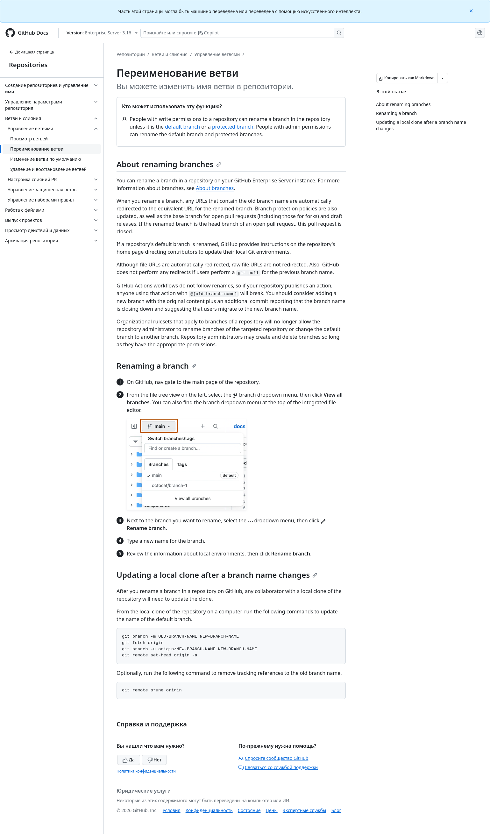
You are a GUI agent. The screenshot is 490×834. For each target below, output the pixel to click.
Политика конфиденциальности (146, 771)
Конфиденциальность (209, 810)
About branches (215, 188)
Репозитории (131, 54)
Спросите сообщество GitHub (273, 758)
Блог (336, 810)
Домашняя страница (31, 52)
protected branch (232, 126)
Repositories (28, 64)
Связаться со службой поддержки (278, 767)
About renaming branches (169, 164)
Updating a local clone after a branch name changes (217, 574)
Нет (154, 760)
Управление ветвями (217, 54)
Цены (272, 810)
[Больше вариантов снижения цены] (442, 78)
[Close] (472, 10)
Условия (172, 810)
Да (129, 760)
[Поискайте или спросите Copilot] (242, 33)
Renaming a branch (156, 365)
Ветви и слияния (170, 54)
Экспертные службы (304, 810)
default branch (182, 126)
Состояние (249, 810)
